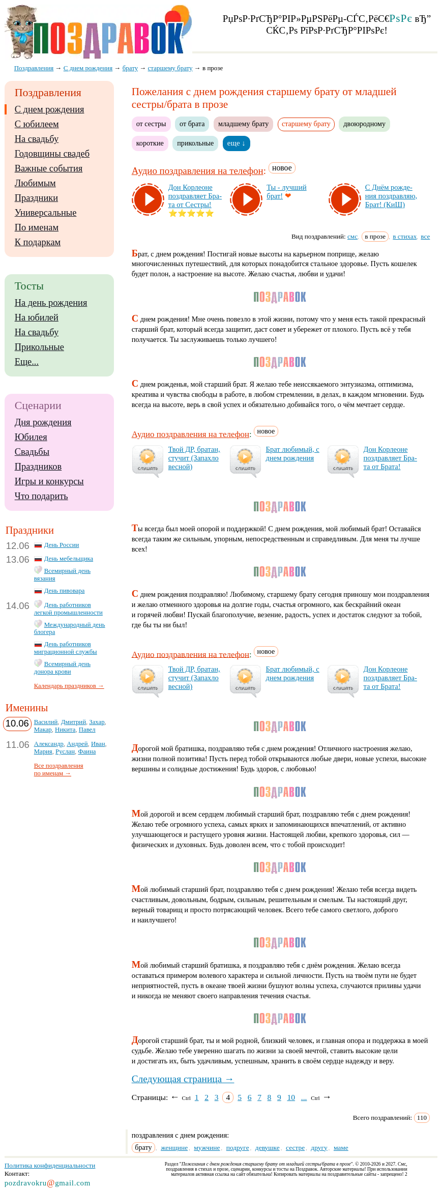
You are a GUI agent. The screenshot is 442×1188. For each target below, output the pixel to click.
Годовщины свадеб (52, 154)
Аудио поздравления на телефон (197, 170)
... (304, 1097)
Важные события (49, 168)
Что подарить (41, 496)
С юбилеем (37, 124)
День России (61, 544)
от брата (192, 124)
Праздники (36, 198)
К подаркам (38, 242)
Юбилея (31, 437)
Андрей (77, 743)
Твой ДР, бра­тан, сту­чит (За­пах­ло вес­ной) (194, 458)
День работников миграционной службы (65, 648)
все (425, 236)
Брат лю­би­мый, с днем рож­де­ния (292, 453)
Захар (96, 722)
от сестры (151, 124)
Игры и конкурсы (49, 481)
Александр (49, 743)
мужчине (207, 1147)
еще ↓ (236, 143)
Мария (43, 751)
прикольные (195, 143)
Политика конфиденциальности (50, 1165)
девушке (267, 1147)
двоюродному (364, 124)
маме (341, 1147)
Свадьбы (32, 452)
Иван (98, 743)
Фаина (87, 751)
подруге (237, 1147)
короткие (150, 143)
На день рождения (51, 303)
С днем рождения (49, 109)
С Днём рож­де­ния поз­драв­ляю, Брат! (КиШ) (391, 196)
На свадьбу (36, 139)
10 (291, 1097)
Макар (43, 729)
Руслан (65, 751)
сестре (295, 1147)
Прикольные (39, 347)
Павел (87, 729)
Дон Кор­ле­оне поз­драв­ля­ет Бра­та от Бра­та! (390, 458)
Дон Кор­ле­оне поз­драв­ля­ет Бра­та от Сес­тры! (195, 196)
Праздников (38, 466)
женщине (174, 1147)
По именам (36, 227)
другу (319, 1147)
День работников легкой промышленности (68, 608)
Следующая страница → (183, 1079)
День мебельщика (68, 558)
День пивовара (64, 590)
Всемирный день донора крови (62, 667)
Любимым (35, 183)
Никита (65, 729)
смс (352, 236)
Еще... (27, 362)
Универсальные (46, 213)
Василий (46, 722)
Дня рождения (43, 422)
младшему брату (243, 124)
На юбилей (36, 317)
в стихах (405, 236)
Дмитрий (73, 722)
